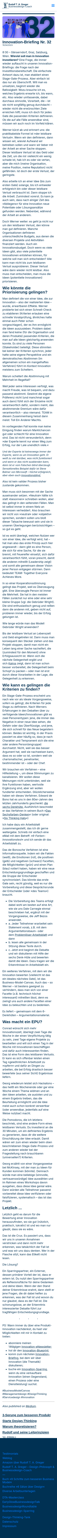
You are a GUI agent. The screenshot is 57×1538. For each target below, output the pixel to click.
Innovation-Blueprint (35, 1350)
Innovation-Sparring (34, 1369)
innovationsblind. (31, 475)
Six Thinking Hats (15, 818)
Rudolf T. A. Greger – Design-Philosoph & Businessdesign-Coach (28, 1468)
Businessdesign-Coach (20, 5)
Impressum (9, 1526)
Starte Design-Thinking (19, 1421)
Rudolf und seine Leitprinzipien (25, 1432)
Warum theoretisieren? (19, 1426)
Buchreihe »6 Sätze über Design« (23, 1486)
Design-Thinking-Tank (16, 1517)
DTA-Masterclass (13, 1497)
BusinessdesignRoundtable (19, 1506)
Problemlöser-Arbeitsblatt (31, 934)
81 (8, 1437)
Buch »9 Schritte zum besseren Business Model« (28, 1480)
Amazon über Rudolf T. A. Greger (23, 1462)
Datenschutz (10, 1521)
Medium (31, 1406)
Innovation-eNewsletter (36, 1346)
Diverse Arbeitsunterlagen (18, 1491)
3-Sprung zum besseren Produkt (26, 1415)
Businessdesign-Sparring (18, 1510)
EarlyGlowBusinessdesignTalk (21, 1501)
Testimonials (10, 1453)
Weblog (7, 1458)
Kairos (12, 663)
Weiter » (12, 1437)
